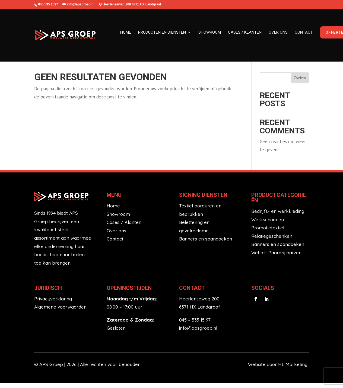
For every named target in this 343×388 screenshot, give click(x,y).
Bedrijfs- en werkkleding (277, 216)
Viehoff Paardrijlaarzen (276, 257)
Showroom (209, 32)
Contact (304, 32)
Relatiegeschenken (271, 240)
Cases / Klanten (124, 227)
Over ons (278, 32)
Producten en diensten (162, 32)
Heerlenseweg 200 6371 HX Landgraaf (132, 4)
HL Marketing (293, 369)
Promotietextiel (267, 232)
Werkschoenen (267, 224)
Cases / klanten (245, 32)
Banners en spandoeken (205, 243)
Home (125, 32)
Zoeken (300, 82)
